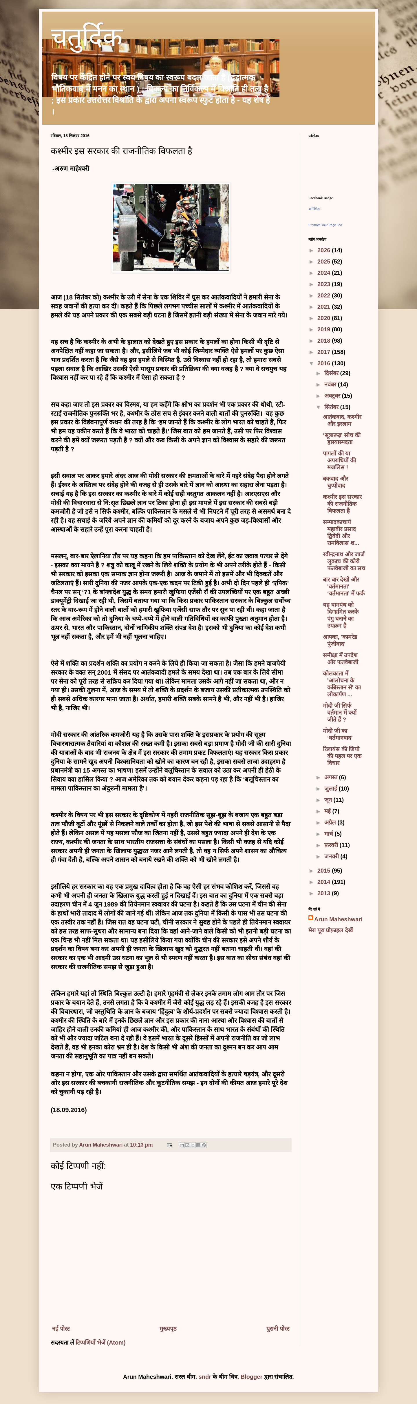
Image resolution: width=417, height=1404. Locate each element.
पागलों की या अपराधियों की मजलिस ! (339, 460)
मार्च (329, 834)
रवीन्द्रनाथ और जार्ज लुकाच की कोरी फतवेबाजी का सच (344, 561)
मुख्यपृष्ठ (168, 1328)
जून (329, 800)
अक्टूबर (333, 396)
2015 (324, 870)
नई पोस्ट (61, 1328)
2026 (324, 250)
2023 (324, 284)
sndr (205, 1377)
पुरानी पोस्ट (278, 1328)
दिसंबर (332, 373)
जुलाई (331, 788)
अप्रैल (331, 822)
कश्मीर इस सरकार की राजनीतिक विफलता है (342, 504)
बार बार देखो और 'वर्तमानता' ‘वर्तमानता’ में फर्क (344, 586)
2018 (324, 340)
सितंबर (332, 407)
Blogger (252, 1377)
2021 (324, 307)
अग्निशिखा (314, 208)
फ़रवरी (332, 845)
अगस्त (331, 777)
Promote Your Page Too (325, 225)
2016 (324, 363)
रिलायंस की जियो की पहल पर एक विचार (342, 756)
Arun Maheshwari (338, 919)
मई (328, 811)
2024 (324, 273)
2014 (324, 882)
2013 (324, 893)
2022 (324, 295)
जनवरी (332, 856)
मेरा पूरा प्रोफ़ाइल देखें (330, 930)
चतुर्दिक (86, 39)
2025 (324, 261)
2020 (324, 318)
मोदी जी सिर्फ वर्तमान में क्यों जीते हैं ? (339, 712)
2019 (324, 329)
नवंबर (331, 384)
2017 (324, 352)
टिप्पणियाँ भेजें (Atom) (101, 1342)
